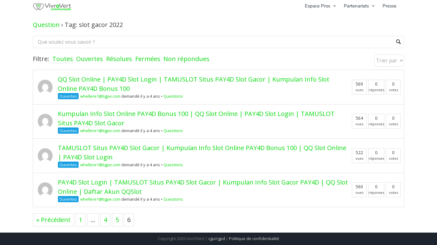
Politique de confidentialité (254, 238)
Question (46, 24)
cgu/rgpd (216, 238)
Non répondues (186, 59)
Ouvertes (89, 59)
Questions (173, 96)
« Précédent (53, 220)
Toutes (62, 59)
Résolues (119, 59)
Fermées (147, 59)
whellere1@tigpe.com (100, 96)
